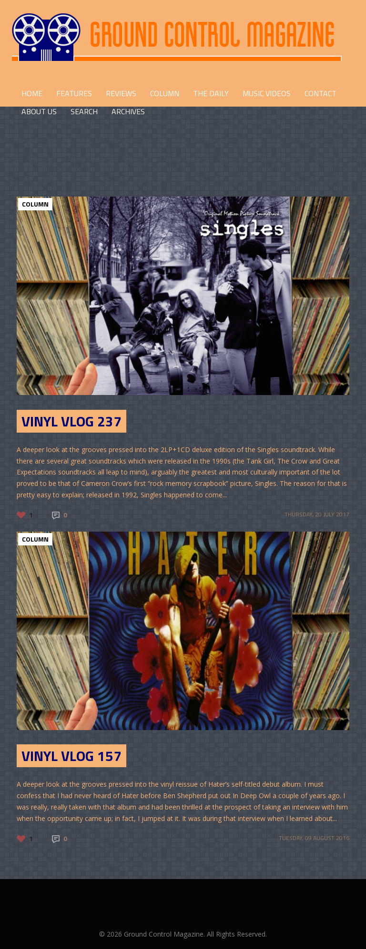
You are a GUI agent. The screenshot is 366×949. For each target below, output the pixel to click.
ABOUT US (39, 111)
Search (84, 111)
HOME (31, 93)
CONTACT (320, 93)
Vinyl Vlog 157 (71, 756)
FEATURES (74, 93)
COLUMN (164, 93)
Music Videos (267, 93)
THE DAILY (211, 93)
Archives (128, 111)
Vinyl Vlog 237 (71, 421)
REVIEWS (121, 93)
